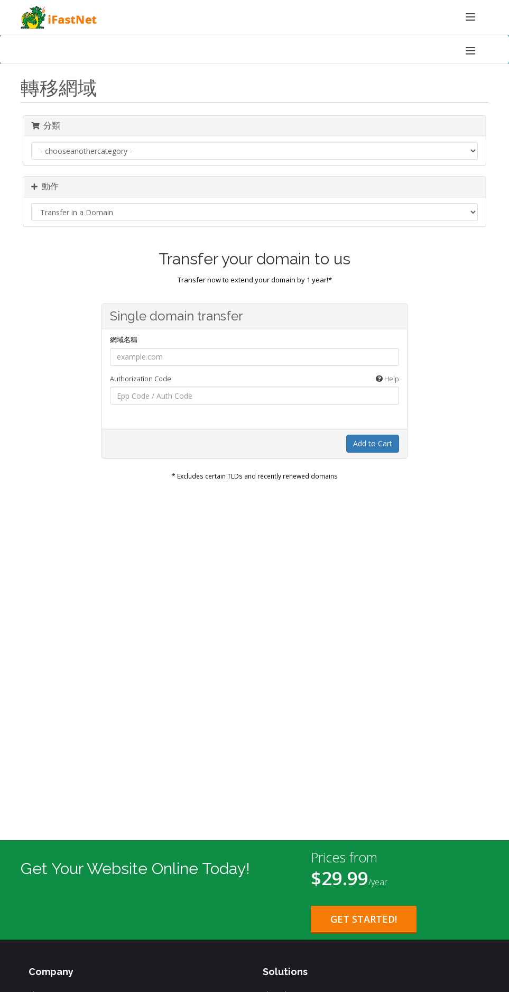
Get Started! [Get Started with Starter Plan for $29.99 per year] (363, 919)
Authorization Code (255, 379)
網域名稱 (123, 339)
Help (387, 378)
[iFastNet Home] (254, 18)
